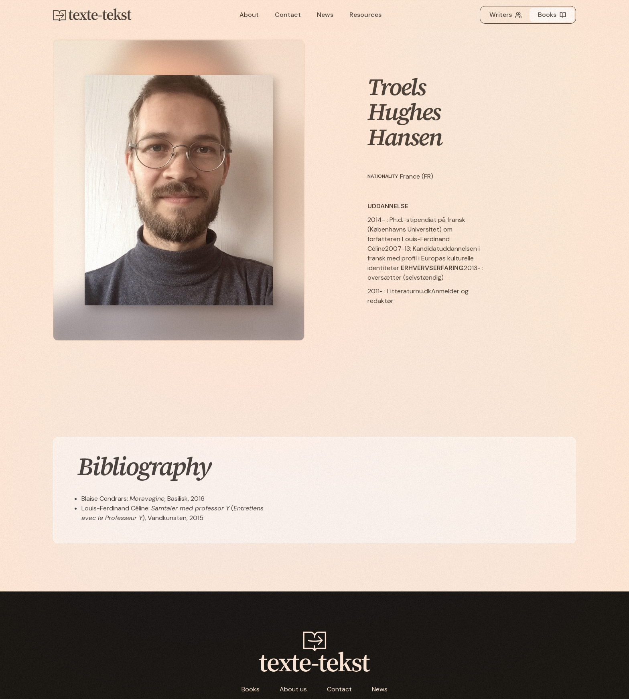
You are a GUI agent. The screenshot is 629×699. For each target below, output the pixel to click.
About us (293, 689)
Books (250, 689)
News (325, 14)
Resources (365, 14)
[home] (101, 14)
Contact (288, 14)
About (249, 14)
